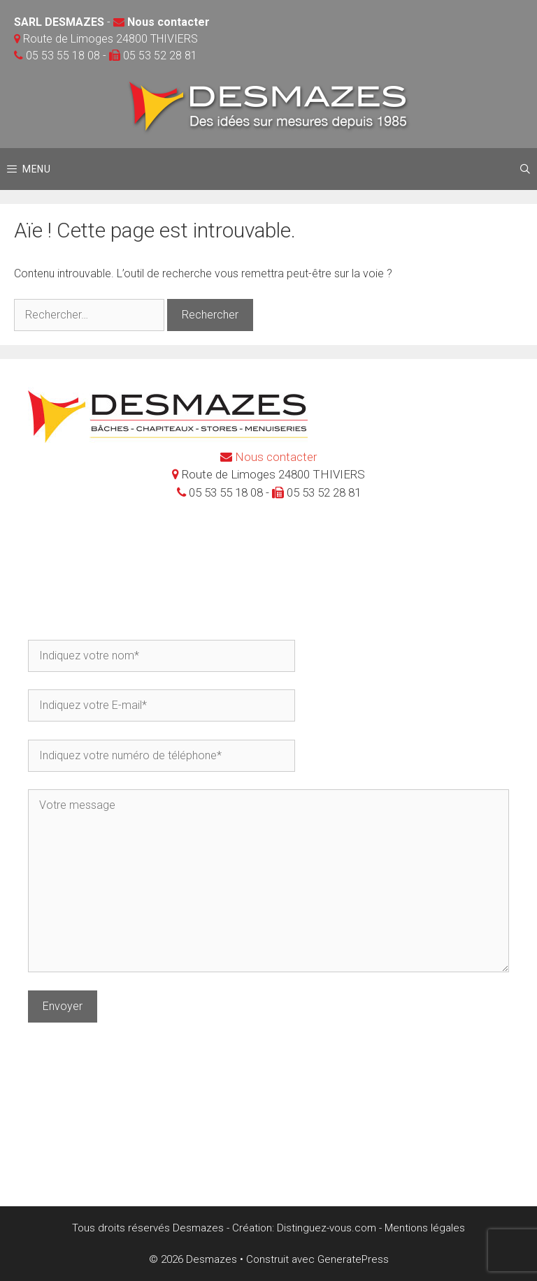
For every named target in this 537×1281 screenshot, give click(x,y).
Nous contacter (168, 22)
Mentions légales (425, 1228)
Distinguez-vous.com (326, 1228)
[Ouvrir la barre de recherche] (525, 169)
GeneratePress (353, 1259)
